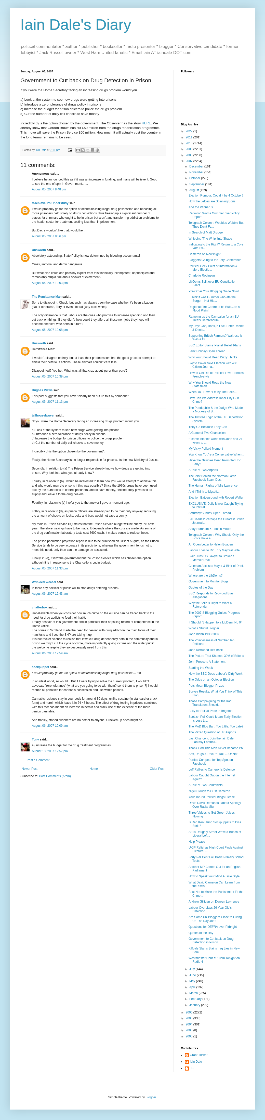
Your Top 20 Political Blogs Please (212, 797)
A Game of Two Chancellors (208, 433)
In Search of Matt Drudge (206, 232)
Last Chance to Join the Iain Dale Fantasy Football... (211, 740)
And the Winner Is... (202, 207)
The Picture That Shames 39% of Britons (216, 656)
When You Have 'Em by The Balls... (213, 392)
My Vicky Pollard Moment (206, 448)
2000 (189, 1036)
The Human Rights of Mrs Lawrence (213, 485)
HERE (146, 123)
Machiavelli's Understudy (50, 203)
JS (191, 1068)
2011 (189, 137)
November (196, 172)
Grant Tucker (198, 1055)
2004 (189, 1024)
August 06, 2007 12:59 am (50, 653)
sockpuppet (40, 667)
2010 (189, 143)
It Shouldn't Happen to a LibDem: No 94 (216, 622)
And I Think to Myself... (204, 491)
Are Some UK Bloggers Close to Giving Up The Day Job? (215, 918)
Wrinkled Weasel (44, 582)
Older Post (157, 769)
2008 (189, 155)
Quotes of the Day (201, 587)
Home (94, 769)
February (195, 999)
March (194, 993)
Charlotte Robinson (202, 275)
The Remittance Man (47, 296)
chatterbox (39, 607)
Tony (35, 739)
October (195, 178)
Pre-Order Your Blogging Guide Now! (214, 291)
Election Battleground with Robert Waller (216, 497)
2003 (189, 1030)
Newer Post (29, 769)
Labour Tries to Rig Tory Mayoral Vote (214, 550)
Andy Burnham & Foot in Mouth (210, 529)
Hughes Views (42, 390)
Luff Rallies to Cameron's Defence (212, 769)
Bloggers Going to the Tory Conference (215, 260)
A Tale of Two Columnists (206, 785)
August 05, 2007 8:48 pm (49, 189)
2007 (189, 161)
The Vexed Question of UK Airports (212, 732)
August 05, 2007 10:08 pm (50, 330)
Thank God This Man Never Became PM (216, 748)
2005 (189, 1018)
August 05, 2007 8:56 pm (49, 236)
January (195, 1005)
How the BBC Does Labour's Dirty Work (215, 673)
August (194, 190)
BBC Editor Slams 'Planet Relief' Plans (215, 345)
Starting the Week (201, 668)
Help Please (197, 841)
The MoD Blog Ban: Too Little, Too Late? (216, 726)
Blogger (150, 1097)
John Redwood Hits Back (206, 650)
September (197, 184)
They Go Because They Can (208, 427)
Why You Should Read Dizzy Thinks (213, 357)
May (192, 981)
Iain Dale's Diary (75, 24)
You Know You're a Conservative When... (216, 454)
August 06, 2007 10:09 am (50, 725)
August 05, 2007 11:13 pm (50, 401)
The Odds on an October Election (211, 679)
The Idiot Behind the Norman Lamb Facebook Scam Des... (212, 477)
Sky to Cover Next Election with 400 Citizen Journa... (213, 365)
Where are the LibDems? (205, 575)
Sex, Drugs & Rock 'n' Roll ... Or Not (213, 754)
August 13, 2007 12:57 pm (50, 751)
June (193, 975)
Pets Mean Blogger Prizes (206, 685)
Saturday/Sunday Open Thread (210, 513)
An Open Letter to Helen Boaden (211, 544)
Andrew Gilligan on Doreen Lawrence (214, 901)
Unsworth (39, 250)
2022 (189, 131)
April (192, 987)
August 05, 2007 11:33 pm (50, 568)
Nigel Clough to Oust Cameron (209, 791)
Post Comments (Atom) (55, 776)
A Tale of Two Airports (203, 470)
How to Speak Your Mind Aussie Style (214, 876)
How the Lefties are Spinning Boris (212, 201)
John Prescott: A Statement (207, 661)
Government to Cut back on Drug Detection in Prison (211, 940)
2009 (189, 149)
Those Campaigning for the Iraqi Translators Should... (210, 703)
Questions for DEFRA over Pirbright (213, 927)
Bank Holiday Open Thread (207, 351)
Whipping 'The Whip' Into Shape (210, 238)
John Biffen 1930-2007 (204, 634)
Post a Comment (38, 760)
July (192, 969)
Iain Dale (196, 1061)
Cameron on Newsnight (204, 254)
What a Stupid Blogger (204, 628)
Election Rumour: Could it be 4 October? (216, 195)
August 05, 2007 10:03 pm (50, 283)
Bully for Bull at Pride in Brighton (210, 711)
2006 (189, 1012)
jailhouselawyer (43, 415)
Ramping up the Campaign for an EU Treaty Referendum (214, 318)
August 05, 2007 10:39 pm (50, 376)
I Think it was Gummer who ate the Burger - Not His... (212, 299)
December (196, 166)
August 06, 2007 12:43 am (50, 593)
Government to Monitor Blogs (208, 581)
